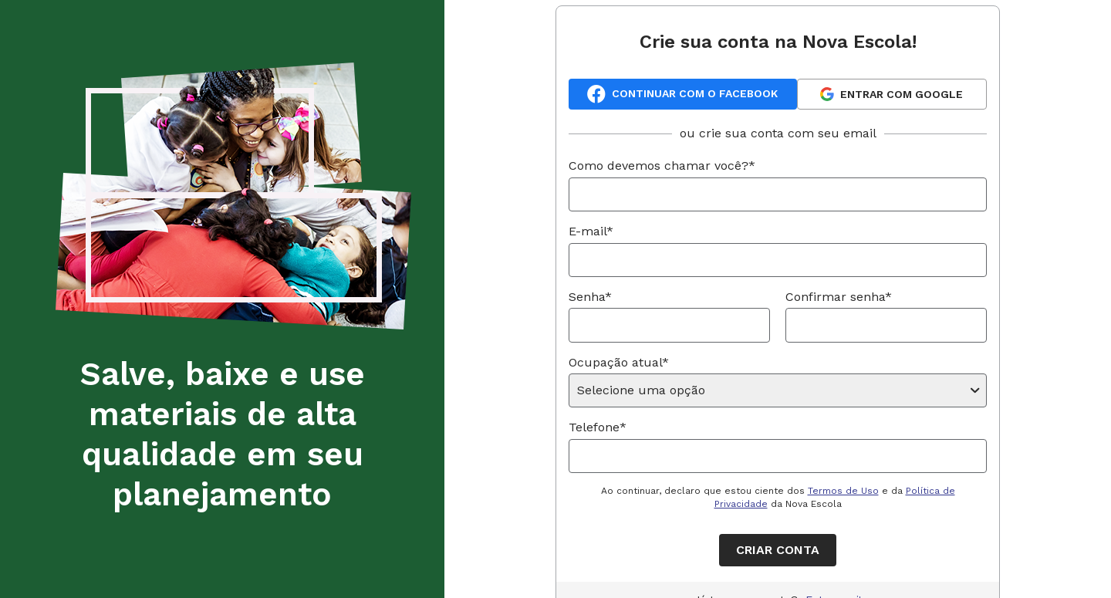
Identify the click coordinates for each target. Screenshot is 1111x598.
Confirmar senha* (838, 296)
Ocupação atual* (619, 362)
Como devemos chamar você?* (662, 165)
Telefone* (597, 427)
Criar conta (777, 549)
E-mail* (591, 231)
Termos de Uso (843, 490)
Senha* (590, 296)
